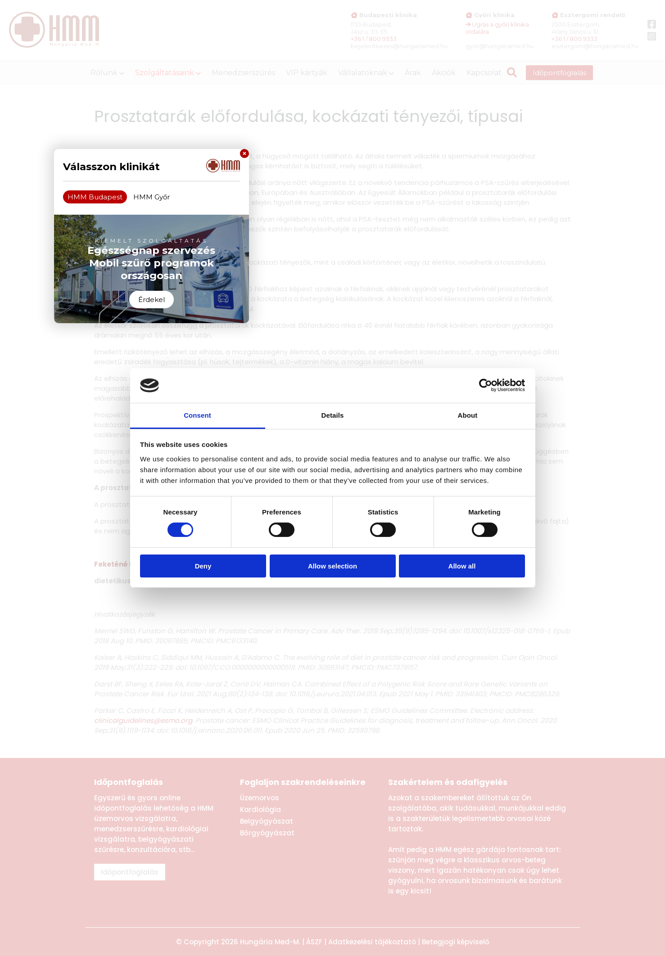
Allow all (462, 566)
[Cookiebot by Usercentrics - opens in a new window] (485, 385)
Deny (203, 566)
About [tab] (468, 415)
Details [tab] (332, 415)
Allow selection (332, 566)
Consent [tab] (197, 415)
